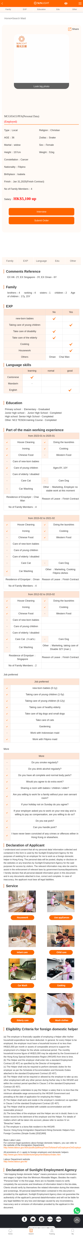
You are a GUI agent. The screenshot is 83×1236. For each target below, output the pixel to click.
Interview (41, 211)
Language (41, 261)
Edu (58, 9)
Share (73, 29)
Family (8, 9)
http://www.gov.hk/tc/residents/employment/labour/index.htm (32, 1154)
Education (41, 9)
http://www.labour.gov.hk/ (15, 1161)
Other (74, 9)
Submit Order (41, 220)
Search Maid (19, 18)
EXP (25, 9)
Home (7, 18)
